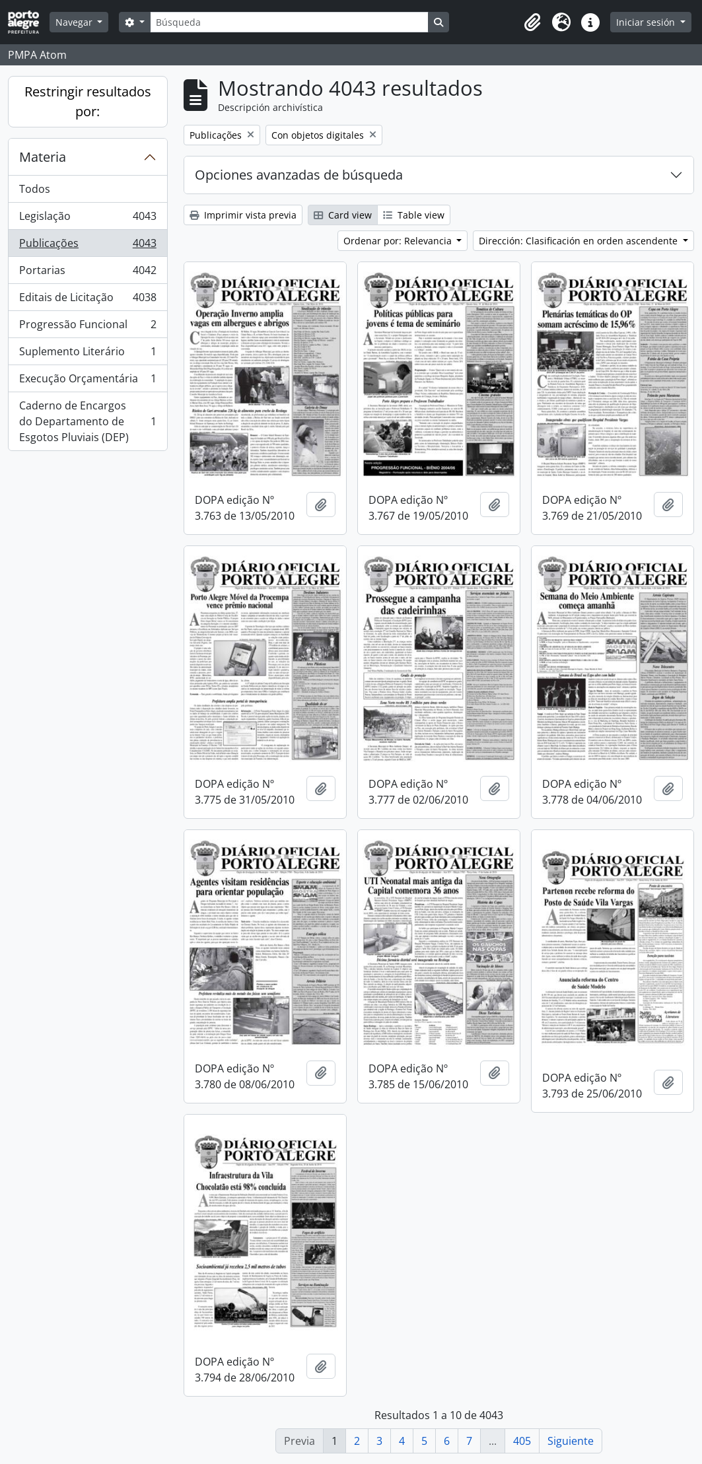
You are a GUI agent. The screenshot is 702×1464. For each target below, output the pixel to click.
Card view (343, 215)
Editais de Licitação (87, 300)
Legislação (87, 219)
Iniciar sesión (647, 22)
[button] (532, 22)
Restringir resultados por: (87, 101)
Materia (42, 157)
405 (522, 1441)
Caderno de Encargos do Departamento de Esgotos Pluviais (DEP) (87, 421)
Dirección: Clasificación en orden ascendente (579, 240)
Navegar (75, 22)
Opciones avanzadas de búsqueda (299, 175)
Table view (413, 215)
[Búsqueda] (289, 22)
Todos (34, 189)
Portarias (87, 273)
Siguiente (570, 1441)
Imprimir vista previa (243, 215)
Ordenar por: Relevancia (398, 240)
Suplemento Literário (87, 354)
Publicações (87, 246)
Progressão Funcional (87, 327)
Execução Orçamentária (87, 381)
